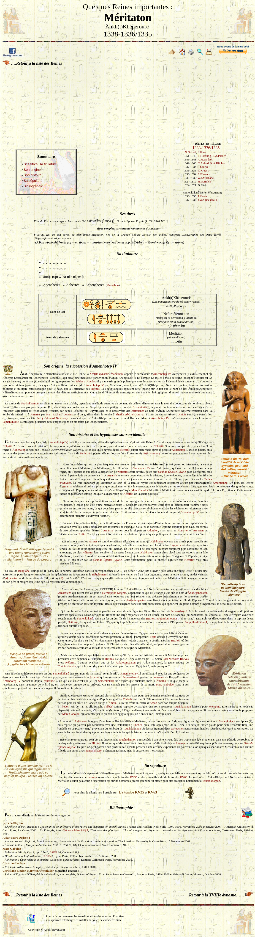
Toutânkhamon (30, 403)
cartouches (137, 410)
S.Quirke (203, 167)
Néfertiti (8, 446)
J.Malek (202, 196)
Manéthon (113, 285)
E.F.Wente (204, 174)
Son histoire (32, 175)
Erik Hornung (151, 453)
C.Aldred (203, 163)
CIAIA (47, 856)
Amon (182, 414)
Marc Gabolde (140, 490)
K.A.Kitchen (217, 163)
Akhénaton (18, 449)
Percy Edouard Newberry (52, 418)
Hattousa (73, 622)
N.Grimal (190, 152)
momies (92, 777)
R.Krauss (203, 170)
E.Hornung (204, 156)
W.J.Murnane (206, 178)
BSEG (53, 852)
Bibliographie (33, 186)
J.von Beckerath (207, 200)
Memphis (214, 706)
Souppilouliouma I (167, 618)
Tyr (63, 578)
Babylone (24, 570)
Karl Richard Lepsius (59, 414)
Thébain (128, 699)
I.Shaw (202, 152)
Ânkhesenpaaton (198, 592)
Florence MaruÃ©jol (75, 830)
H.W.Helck (204, 181)
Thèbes (64, 706)
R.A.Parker (219, 156)
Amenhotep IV (162, 374)
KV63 (183, 777)
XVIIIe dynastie (99, 374)
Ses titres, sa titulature (40, 164)
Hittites (95, 388)
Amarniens (64, 592)
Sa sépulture (33, 180)
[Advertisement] (127, 101)
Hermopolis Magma (114, 592)
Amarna (35, 414)
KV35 (133, 777)
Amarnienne (220, 482)
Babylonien (99, 574)
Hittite (81, 534)
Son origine (32, 169)
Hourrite (182, 530)
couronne (158, 677)
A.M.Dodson (205, 159)
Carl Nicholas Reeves (176, 659)
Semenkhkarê (141, 407)
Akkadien (152, 530)
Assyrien (198, 530)
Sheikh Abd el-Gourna (130, 414)
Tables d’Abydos (86, 381)
